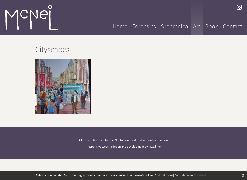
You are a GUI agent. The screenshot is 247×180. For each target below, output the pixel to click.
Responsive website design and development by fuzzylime (124, 146)
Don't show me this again (190, 175)
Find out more (163, 175)
